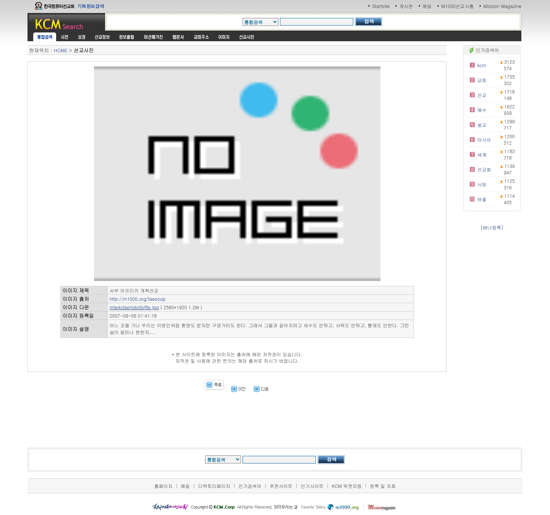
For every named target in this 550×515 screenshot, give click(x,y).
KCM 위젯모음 (347, 486)
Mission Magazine (502, 6)
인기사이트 (312, 486)
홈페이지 (163, 486)
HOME (60, 50)
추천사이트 (281, 486)
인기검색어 (249, 486)
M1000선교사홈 (457, 6)
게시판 (406, 6)
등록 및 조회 (383, 486)
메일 (427, 6)
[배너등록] (491, 227)
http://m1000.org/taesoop (138, 298)
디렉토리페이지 (214, 486)
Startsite (381, 6)
